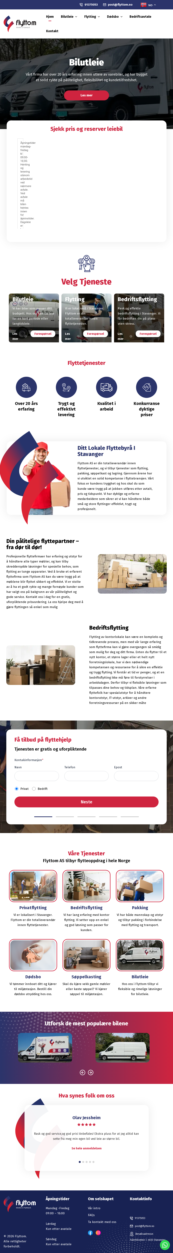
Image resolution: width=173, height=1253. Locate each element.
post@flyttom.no (117, 5)
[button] (93, 20)
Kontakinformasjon (28, 753)
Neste (86, 795)
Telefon (69, 761)
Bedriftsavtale (143, 21)
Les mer (87, 89)
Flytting (104, 20)
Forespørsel (42, 327)
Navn (18, 761)
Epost (118, 761)
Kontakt (162, 21)
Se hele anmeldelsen (87, 1142)
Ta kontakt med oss (102, 1215)
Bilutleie (87, 20)
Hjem (73, 21)
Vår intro (94, 1201)
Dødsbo (122, 20)
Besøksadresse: (146, 1229)
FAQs (91, 1208)
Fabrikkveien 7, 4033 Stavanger (144, 1238)
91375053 (89, 5)
